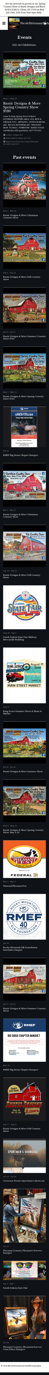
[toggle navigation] (4, 23)
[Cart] (45, 24)
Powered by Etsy (8, 1368)
